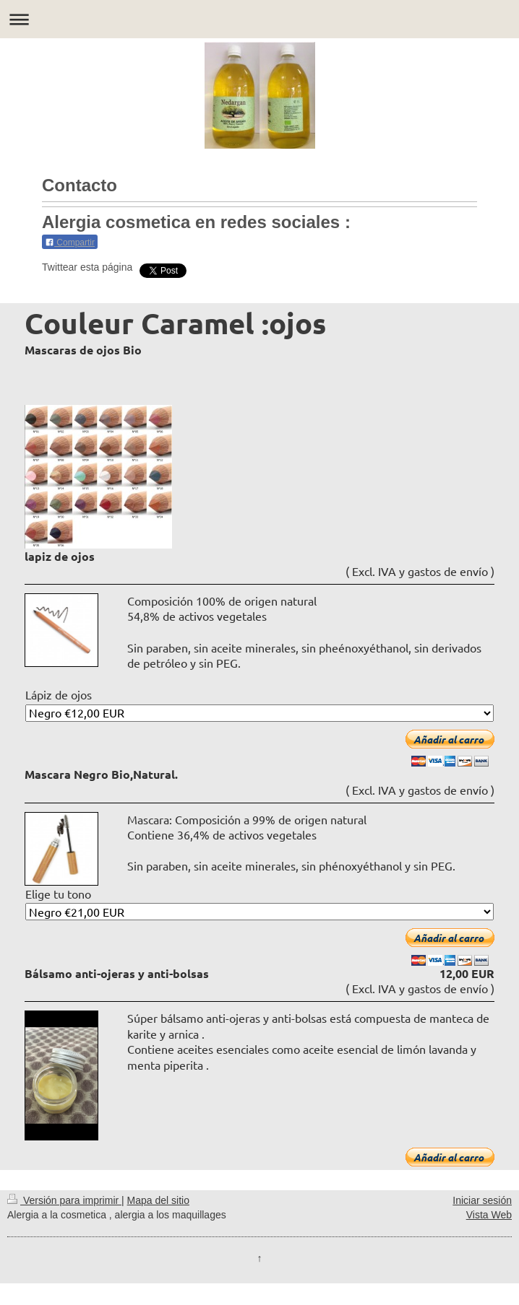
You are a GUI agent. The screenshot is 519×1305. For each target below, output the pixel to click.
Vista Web (489, 1215)
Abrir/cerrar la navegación (259, 19)
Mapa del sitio (158, 1200)
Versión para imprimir (64, 1200)
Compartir (70, 242)
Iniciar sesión (482, 1200)
